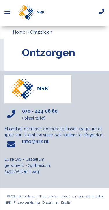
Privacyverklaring (27, 202)
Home (19, 32)
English (66, 202)
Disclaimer (50, 202)
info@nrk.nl (35, 141)
